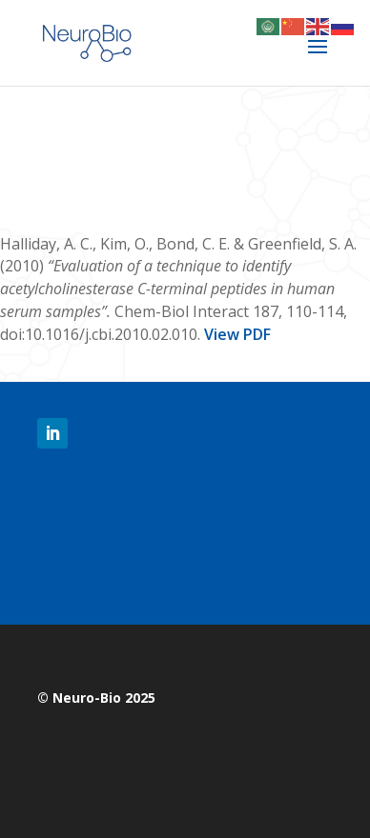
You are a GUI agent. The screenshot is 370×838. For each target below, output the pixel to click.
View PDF (237, 334)
